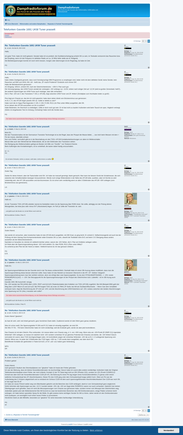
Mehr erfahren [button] (96, 430)
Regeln (7, 35)
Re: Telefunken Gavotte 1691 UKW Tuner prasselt (30, 45)
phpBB (70, 424)
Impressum (8, 37)
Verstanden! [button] (169, 430)
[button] (143, 41)
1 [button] (145, 41)
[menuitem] (7, 20)
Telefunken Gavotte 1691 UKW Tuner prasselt (29, 29)
